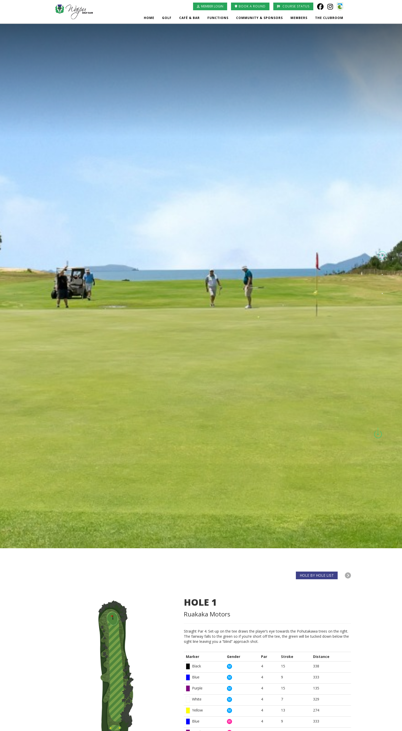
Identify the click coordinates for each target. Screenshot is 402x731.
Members (298, 18)
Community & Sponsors (259, 18)
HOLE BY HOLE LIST (317, 575)
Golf (167, 18)
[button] (382, 255)
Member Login (210, 6)
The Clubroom (329, 18)
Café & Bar (189, 18)
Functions (217, 18)
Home (149, 18)
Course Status (293, 6)
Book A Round (250, 6)
